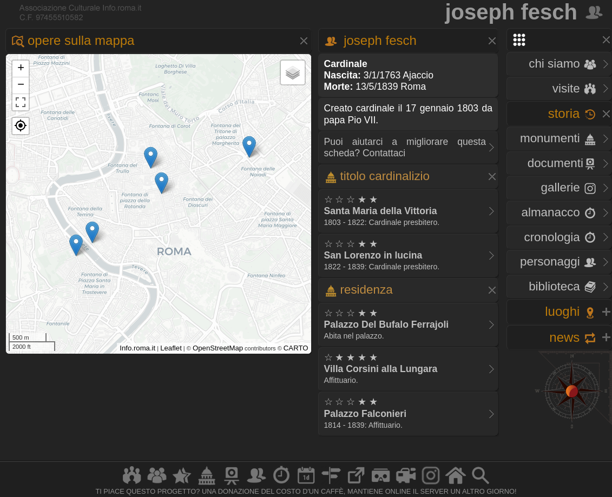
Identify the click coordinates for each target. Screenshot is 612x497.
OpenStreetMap (218, 348)
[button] (20, 126)
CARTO (296, 348)
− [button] (20, 85)
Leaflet (171, 348)
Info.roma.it (137, 348)
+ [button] (20, 69)
